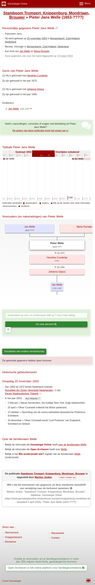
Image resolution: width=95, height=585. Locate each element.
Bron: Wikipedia (31, 398)
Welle (64, 449)
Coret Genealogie (11, 581)
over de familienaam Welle (72, 444)
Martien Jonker (43, 477)
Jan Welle (25, 51)
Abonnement (12, 532)
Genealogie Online (17, 3)
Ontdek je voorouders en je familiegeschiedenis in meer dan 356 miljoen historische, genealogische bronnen (46, 560)
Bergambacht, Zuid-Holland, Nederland (48, 46)
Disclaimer (10, 541)
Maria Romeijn (42, 51)
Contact (55, 538)
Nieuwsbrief (57, 533)
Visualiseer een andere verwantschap (24, 351)
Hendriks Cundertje (37, 75)
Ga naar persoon (46, 324)
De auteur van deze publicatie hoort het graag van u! (40, 130)
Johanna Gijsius (35, 89)
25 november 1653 (37, 38)
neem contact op (67, 477)
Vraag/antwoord (13, 537)
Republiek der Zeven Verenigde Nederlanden (29, 390)
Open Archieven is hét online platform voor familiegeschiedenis (46, 567)
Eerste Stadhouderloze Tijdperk (21, 393)
